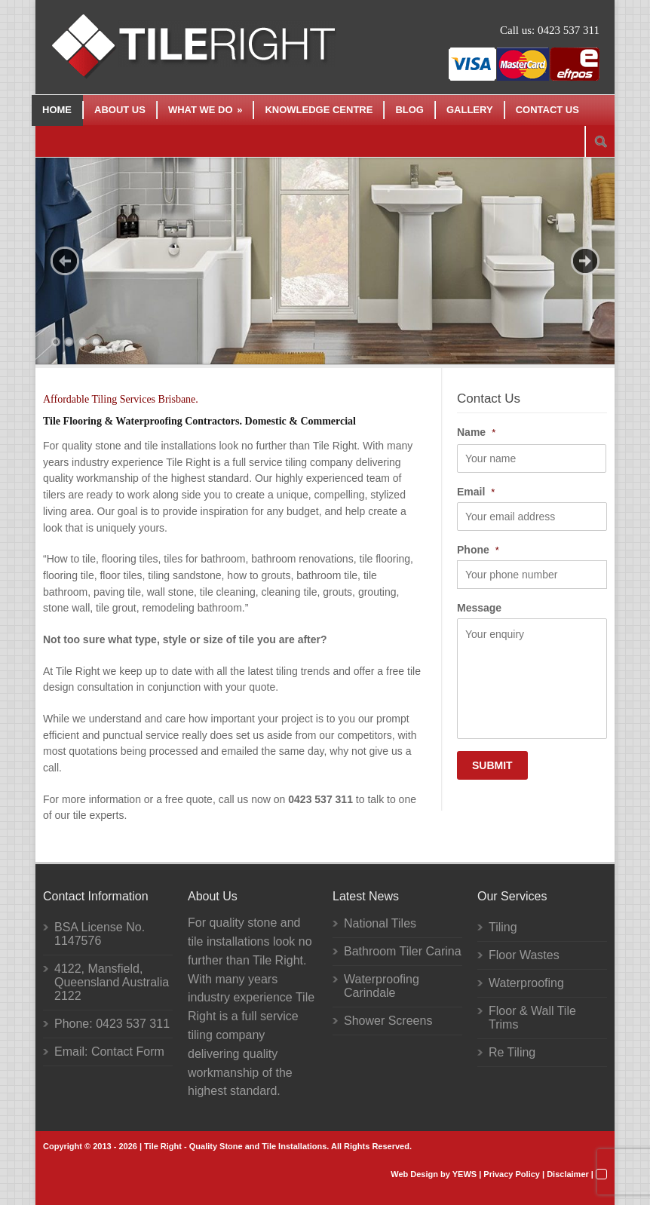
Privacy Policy (511, 1174)
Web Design (414, 1174)
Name (476, 432)
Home (57, 109)
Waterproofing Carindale (381, 986)
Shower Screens (388, 1020)
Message (479, 607)
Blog (409, 109)
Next (585, 261)
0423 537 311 (568, 30)
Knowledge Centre (319, 109)
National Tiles (380, 923)
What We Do (205, 109)
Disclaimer (568, 1174)
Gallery (469, 109)
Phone (478, 549)
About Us (120, 109)
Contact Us (547, 109)
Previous (65, 261)
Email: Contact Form (109, 1051)
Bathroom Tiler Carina (402, 951)
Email (476, 491)
